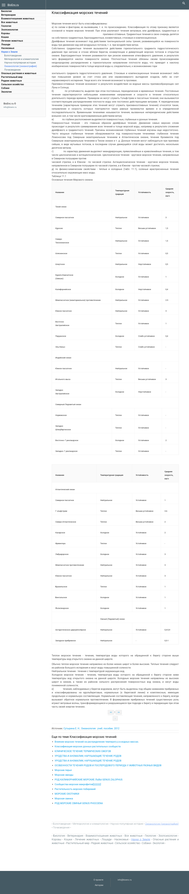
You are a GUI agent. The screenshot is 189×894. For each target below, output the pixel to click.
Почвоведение (12, 69)
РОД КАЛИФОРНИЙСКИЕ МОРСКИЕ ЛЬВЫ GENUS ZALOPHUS (89, 779)
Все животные (9, 22)
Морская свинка (64, 798)
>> (119, 712)
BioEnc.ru (13, 4)
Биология (6, 11)
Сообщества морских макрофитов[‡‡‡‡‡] (78, 784)
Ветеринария (8, 14)
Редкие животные (11, 80)
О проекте (98, 880)
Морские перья (63, 770)
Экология (6, 91)
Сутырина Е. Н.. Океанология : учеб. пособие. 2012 (92, 728)
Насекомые (7, 48)
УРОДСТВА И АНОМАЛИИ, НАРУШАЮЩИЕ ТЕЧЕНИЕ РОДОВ (88, 756)
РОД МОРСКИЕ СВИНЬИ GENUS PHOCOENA (79, 803)
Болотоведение (13, 55)
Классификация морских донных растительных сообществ (88, 746)
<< (111, 712)
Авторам (99, 885)
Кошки (5, 37)
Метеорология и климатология (21, 59)
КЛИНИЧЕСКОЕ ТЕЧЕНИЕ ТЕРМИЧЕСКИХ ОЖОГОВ (83, 751)
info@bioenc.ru (10, 107)
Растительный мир (11, 77)
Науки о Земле (9, 51)
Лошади (5, 44)
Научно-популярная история (20, 62)
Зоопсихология (9, 29)
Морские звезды (64, 774)
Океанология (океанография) (20, 66)
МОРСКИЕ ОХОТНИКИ (67, 793)
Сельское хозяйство (12, 84)
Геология (6, 26)
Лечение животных (12, 40)
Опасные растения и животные (18, 73)
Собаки (5, 88)
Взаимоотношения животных (17, 18)
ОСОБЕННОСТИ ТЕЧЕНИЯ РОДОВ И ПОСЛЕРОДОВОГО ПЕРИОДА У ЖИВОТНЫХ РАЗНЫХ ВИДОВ (108, 765)
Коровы (5, 33)
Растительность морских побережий (75, 789)
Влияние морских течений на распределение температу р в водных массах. (97, 741)
